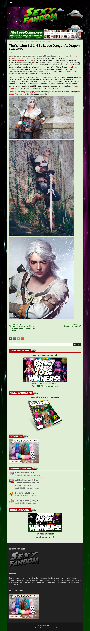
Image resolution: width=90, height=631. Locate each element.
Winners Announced (45, 355)
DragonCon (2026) (25, 493)
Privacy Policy (53, 628)
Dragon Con (13, 94)
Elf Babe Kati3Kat (70, 325)
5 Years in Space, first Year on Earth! (45, 383)
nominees (47, 537)
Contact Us (44, 628)
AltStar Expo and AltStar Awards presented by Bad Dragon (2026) (27, 483)
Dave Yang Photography (26, 92)
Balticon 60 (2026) (25, 472)
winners (50, 533)
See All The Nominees (45, 386)
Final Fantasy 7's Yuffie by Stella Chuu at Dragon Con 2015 (25, 328)
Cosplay (15, 41)
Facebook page (56, 84)
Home (10, 41)
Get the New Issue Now (45, 397)
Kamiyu (13, 53)
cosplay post (73, 67)
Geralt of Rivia (20, 60)
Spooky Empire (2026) (26, 500)
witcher (30, 60)
